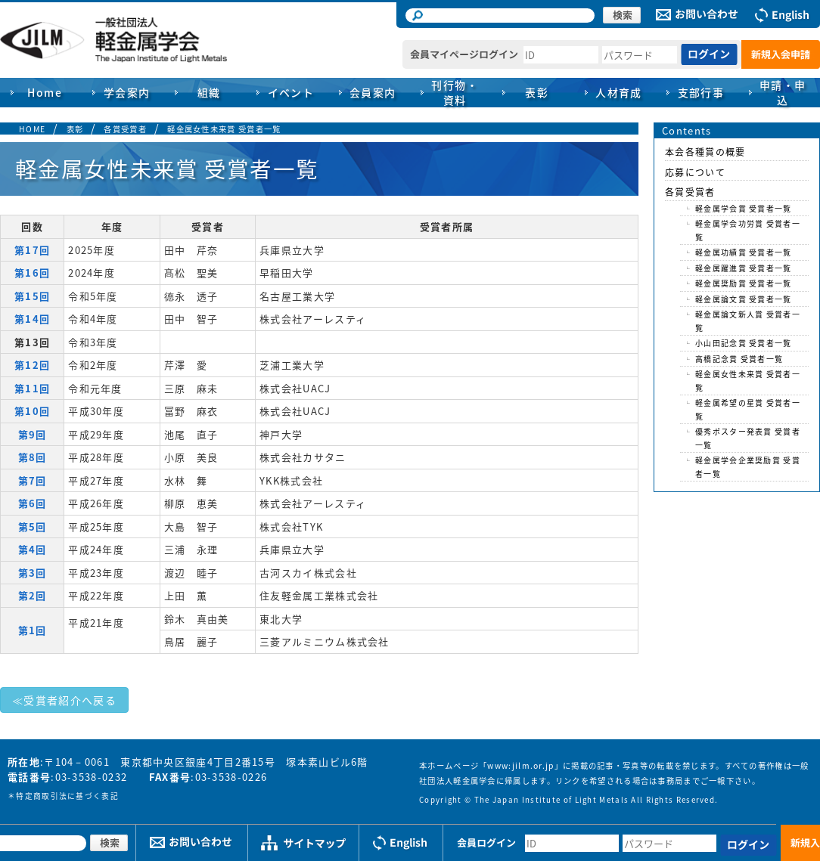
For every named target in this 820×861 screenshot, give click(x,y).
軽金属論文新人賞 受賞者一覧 (747, 320)
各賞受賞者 (125, 129)
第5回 (32, 526)
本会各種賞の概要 (705, 152)
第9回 (32, 434)
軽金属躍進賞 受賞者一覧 (743, 268)
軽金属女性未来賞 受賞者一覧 (224, 129)
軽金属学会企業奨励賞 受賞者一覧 (747, 466)
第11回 (32, 388)
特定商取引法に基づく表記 (67, 796)
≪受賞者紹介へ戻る (64, 700)
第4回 (32, 549)
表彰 (75, 129)
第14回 (32, 318)
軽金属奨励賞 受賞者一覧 (743, 283)
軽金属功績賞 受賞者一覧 (743, 252)
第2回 (32, 595)
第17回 (32, 250)
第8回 (32, 457)
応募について (695, 172)
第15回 (32, 296)
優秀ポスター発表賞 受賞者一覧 (747, 438)
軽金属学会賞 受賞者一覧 (743, 208)
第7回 (32, 480)
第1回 (32, 630)
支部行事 (701, 92)
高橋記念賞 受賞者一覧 (739, 358)
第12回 (32, 365)
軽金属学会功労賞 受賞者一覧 (747, 230)
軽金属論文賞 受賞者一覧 (743, 299)
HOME (32, 129)
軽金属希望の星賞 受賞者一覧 (747, 409)
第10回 (32, 411)
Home (44, 92)
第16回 (32, 272)
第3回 (32, 572)
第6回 (32, 503)
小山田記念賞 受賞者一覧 (743, 342)
